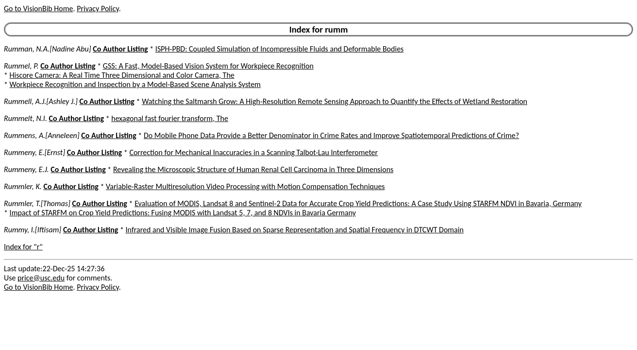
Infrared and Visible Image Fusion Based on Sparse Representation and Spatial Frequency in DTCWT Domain (295, 229)
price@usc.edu (41, 277)
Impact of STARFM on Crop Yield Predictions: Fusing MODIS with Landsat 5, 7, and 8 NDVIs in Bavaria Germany (183, 212)
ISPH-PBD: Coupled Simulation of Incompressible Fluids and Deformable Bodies (279, 48)
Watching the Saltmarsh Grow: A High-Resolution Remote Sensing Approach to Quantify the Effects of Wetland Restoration (334, 101)
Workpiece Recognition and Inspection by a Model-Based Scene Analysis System (135, 84)
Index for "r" (23, 246)
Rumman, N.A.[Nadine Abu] (47, 48)
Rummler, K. (23, 186)
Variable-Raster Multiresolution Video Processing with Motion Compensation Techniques (245, 186)
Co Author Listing (120, 48)
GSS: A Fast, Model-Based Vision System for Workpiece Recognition (208, 65)
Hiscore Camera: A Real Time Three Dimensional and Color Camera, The (122, 75)
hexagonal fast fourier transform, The (169, 118)
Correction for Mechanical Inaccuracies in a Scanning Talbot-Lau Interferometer (253, 152)
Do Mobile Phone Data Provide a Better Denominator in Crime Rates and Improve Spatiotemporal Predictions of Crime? (331, 135)
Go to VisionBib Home (38, 8)
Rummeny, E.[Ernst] (34, 152)
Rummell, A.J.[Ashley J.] (41, 101)
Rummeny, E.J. (26, 169)
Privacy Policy (97, 8)
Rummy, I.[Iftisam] (32, 229)
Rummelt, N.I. (25, 118)
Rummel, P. (21, 65)
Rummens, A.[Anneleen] (42, 135)
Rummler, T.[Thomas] (37, 203)
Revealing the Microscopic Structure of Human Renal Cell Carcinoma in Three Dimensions (253, 169)
